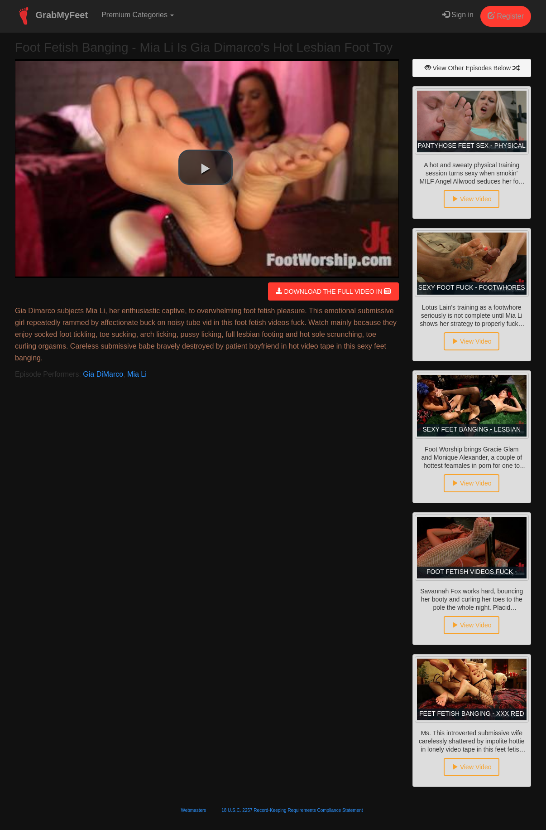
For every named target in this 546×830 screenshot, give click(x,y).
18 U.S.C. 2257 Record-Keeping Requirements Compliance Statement (292, 810)
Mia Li (137, 374)
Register (506, 16)
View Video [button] (471, 199)
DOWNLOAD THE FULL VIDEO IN (333, 291)
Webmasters (193, 810)
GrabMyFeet (51, 16)
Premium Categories (137, 15)
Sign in (458, 15)
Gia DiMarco (103, 374)
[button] (205, 167)
